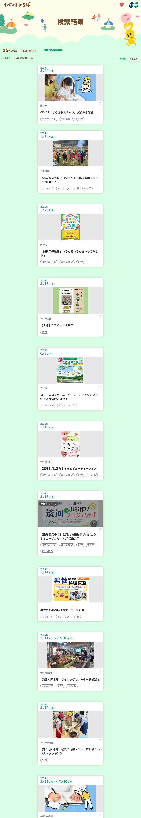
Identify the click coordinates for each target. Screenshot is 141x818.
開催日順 (133, 58)
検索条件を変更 (59, 50)
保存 (62, 106)
